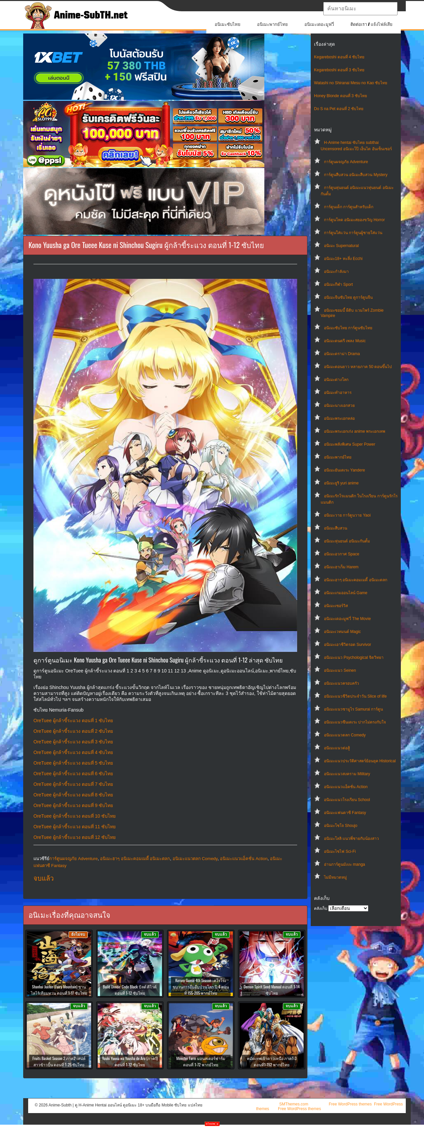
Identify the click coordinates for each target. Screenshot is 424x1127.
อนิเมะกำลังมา (336, 271)
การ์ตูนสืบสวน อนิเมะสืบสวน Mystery (356, 174)
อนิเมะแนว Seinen (340, 670)
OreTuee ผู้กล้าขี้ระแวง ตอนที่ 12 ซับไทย (74, 837)
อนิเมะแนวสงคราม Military (347, 774)
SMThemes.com (293, 1104)
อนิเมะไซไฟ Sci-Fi (340, 851)
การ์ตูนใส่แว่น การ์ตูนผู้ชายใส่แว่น (353, 232)
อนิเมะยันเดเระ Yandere (344, 470)
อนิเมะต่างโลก (336, 379)
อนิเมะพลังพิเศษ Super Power (349, 444)
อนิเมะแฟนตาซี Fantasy (345, 812)
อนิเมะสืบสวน (335, 528)
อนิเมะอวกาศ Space (341, 554)
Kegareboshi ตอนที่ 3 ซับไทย (339, 70)
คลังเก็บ (320, 908)
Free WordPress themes (350, 1104)
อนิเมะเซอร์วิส (336, 605)
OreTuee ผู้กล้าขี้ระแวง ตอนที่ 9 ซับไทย (73, 805)
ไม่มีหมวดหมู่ (335, 877)
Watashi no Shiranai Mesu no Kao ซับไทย (350, 83)
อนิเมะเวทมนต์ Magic (342, 631)
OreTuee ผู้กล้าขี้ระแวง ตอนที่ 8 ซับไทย (73, 794)
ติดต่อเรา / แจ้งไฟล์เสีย (371, 24)
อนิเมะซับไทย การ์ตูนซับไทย (348, 328)
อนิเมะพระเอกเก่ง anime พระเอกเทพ (354, 431)
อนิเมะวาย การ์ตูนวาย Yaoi (347, 515)
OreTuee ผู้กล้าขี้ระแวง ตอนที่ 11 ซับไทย (74, 826)
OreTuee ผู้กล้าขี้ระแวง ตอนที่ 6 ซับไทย (73, 773)
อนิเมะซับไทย (227, 24)
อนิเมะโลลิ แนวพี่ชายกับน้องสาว (351, 838)
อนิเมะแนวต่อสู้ (337, 748)
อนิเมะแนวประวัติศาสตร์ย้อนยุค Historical (360, 761)
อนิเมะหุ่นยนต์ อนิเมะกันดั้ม (347, 541)
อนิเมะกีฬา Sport (338, 284)
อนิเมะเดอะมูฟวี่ (319, 24)
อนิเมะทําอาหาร (337, 392)
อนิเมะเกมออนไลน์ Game (345, 593)
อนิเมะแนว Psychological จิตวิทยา (354, 657)
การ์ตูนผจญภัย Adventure (346, 161)
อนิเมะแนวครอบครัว (341, 683)
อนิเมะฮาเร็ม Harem (341, 567)
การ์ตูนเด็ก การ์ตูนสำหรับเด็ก (348, 207)
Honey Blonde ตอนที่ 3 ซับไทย (340, 96)
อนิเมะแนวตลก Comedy (345, 735)
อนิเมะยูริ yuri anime (341, 483)
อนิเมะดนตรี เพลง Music (345, 341)
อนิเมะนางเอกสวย (339, 405)
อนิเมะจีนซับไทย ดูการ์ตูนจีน (348, 297)
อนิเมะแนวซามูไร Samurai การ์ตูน (353, 709)
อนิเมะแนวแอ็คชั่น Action (346, 786)
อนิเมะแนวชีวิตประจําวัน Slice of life (355, 696)
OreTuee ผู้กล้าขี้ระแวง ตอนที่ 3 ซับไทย (73, 741)
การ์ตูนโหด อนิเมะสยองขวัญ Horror (354, 220)
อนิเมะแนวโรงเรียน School (347, 799)
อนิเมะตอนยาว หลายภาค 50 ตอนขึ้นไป (358, 366)
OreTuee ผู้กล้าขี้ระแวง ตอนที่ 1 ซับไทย (73, 720)
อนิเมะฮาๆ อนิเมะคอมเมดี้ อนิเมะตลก (355, 580)
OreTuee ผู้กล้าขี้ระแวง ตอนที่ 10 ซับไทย (74, 816)
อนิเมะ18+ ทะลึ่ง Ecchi (343, 258)
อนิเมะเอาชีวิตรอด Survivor (347, 644)
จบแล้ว (43, 878)
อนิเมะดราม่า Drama (342, 353)
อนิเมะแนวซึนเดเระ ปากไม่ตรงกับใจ (355, 722)
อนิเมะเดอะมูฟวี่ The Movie (347, 618)
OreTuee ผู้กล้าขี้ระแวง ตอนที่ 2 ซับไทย (73, 731)
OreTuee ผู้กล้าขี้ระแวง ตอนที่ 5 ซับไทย (73, 763)
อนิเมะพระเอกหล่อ (339, 418)
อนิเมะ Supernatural (341, 245)
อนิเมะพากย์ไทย (272, 24)
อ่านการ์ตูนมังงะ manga (344, 864)
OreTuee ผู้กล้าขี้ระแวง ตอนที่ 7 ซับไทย (73, 784)
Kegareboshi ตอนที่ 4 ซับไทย (339, 57)
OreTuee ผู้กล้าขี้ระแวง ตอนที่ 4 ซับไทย (73, 752)
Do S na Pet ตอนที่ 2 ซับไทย (338, 108)
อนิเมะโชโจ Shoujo (340, 825)
